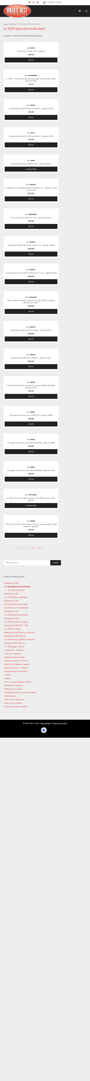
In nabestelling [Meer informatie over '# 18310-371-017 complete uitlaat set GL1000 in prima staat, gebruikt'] (31, 823)
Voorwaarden (45, 1066)
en (35, 2)
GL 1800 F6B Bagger (13, 972)
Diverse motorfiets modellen (16, 1050)
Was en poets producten (14, 1042)
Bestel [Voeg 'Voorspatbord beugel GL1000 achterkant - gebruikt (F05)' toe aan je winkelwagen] (31, 117)
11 (36, 891)
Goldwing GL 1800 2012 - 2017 (16, 968)
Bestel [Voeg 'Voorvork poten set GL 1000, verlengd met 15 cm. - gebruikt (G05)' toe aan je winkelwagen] (31, 403)
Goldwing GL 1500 (12, 954)
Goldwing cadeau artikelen (15, 1000)
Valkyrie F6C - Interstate (14, 993)
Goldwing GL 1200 (12, 944)
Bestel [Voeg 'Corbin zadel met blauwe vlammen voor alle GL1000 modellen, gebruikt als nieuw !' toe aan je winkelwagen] (31, 458)
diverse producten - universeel (16, 1011)
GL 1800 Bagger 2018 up (14, 990)
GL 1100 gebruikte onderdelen (16, 940)
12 (40, 891)
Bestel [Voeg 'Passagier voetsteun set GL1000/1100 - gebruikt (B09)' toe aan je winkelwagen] (31, 669)
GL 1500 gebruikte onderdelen (16, 958)
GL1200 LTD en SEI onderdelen (17, 951)
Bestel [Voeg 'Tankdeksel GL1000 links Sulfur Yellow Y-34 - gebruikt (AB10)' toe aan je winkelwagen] (31, 351)
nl (38, 2)
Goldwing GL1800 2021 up (15, 986)
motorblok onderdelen (16, 933)
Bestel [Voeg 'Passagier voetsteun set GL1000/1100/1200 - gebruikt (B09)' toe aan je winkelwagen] (31, 720)
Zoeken (55, 906)
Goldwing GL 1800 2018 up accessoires (20, 975)
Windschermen (10, 1039)
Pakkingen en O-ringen (13, 1032)
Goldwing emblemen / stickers (16, 1004)
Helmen (8, 1018)
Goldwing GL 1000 (12, 926)
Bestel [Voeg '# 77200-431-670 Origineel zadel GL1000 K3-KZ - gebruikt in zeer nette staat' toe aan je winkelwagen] (31, 247)
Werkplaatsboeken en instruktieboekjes (20, 1035)
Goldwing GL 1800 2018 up (15, 979)
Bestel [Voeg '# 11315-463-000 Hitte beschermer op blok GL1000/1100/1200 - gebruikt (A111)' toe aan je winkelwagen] (31, 617)
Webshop (12, 24)
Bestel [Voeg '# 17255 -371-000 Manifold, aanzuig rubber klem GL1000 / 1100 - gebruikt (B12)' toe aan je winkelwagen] (31, 89)
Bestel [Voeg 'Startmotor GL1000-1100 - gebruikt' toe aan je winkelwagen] (31, 60)
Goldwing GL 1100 (11, 937)
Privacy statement (59, 1066)
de (30, 2)
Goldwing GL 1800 (12, 961)
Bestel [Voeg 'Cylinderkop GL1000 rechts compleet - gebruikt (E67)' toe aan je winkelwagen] (31, 510)
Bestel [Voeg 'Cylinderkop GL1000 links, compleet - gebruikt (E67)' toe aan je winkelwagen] (31, 562)
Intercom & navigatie (13, 997)
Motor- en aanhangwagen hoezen (18, 1025)
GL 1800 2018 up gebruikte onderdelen (20, 982)
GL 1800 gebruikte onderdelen (16, 965)
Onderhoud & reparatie (13, 1028)
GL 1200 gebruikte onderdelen (16, 947)
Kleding (7, 1021)
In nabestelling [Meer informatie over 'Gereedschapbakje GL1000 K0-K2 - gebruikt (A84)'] (31, 193)
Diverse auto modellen (13, 1046)
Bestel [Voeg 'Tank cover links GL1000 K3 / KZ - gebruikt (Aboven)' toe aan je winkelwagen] (31, 299)
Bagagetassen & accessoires (16, 1014)
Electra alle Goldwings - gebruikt (17, 1007)
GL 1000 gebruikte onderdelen (17, 930)
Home (6, 24)
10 (33, 891)
